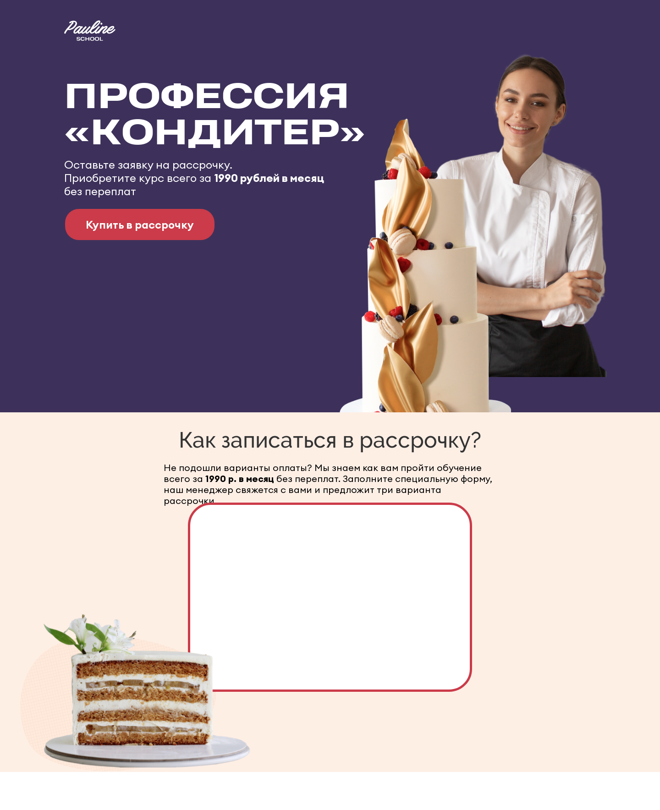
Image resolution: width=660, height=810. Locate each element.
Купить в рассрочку (140, 224)
